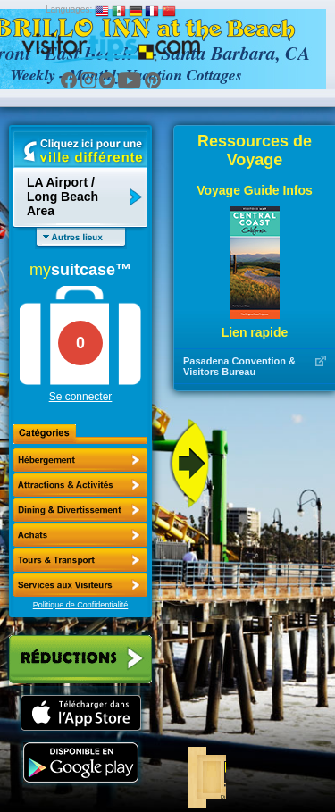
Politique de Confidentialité (81, 604)
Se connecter (81, 396)
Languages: (69, 9)
